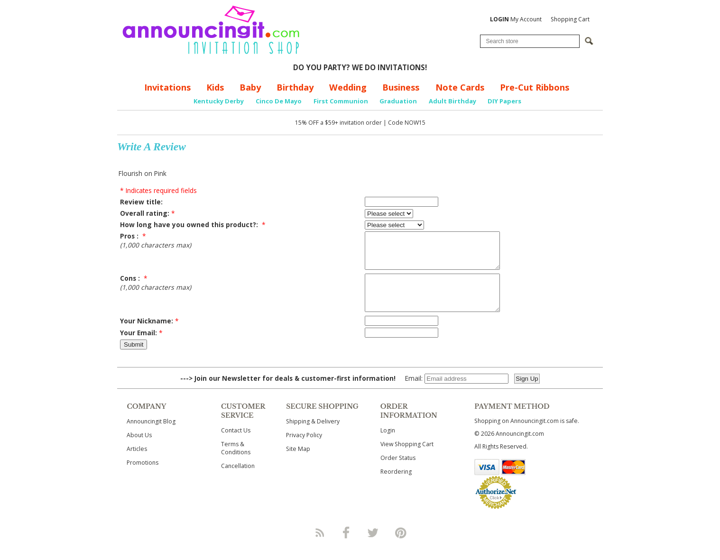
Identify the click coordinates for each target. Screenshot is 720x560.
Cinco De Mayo (279, 101)
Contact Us (235, 445)
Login (387, 445)
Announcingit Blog (151, 435)
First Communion (341, 101)
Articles (137, 463)
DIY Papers (504, 101)
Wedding (348, 87)
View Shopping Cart (407, 458)
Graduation (398, 101)
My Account (516, 19)
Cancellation (238, 480)
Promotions (142, 477)
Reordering (396, 486)
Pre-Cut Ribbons (534, 87)
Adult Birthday (452, 101)
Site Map (298, 463)
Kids (215, 87)
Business (400, 87)
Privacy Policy (304, 449)
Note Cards (459, 87)
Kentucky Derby (219, 101)
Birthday (295, 87)
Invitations (167, 87)
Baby (250, 87)
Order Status (397, 472)
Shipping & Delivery (313, 435)
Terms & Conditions (235, 462)
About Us (139, 449)
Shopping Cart (570, 19)
